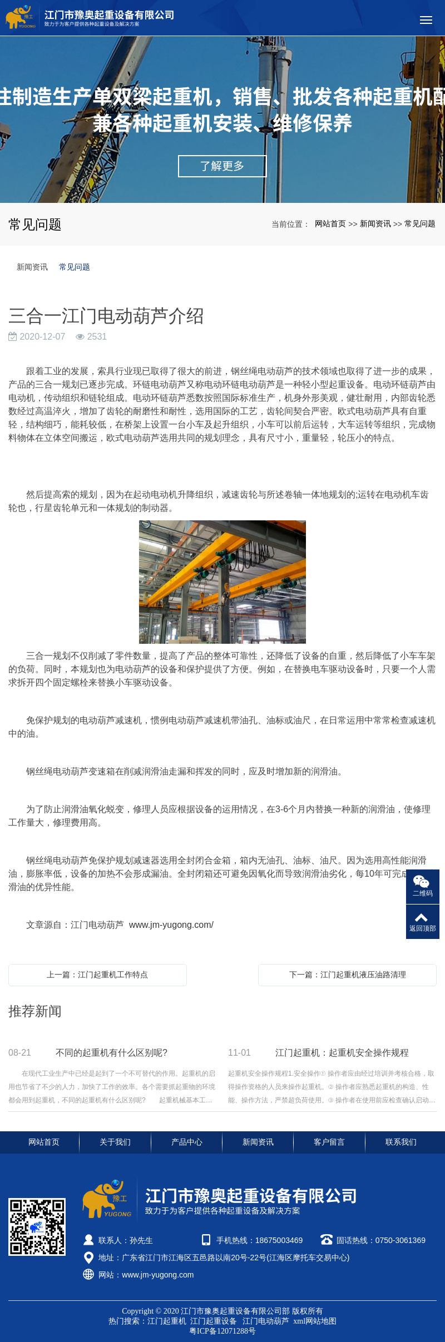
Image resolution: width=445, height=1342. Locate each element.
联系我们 (401, 1141)
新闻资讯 (375, 223)
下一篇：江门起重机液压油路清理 (347, 974)
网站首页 (330, 223)
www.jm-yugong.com (158, 1274)
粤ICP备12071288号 (222, 1331)
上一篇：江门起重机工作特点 (97, 974)
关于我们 (115, 1141)
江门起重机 (168, 1321)
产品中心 (186, 1141)
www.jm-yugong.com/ (171, 925)
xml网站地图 (315, 1321)
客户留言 (329, 1141)
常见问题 (420, 223)
